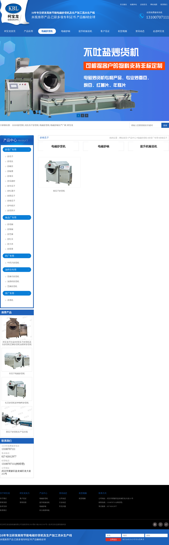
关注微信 (123, 4)
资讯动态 (139, 31)
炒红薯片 (11, 191)
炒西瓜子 (11, 196)
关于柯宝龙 (5, 493)
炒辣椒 (10, 229)
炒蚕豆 (10, 176)
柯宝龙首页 (9, 31)
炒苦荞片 (11, 211)
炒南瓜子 (11, 201)
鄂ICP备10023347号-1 (41, 524)
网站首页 (123, 138)
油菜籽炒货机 (13, 281)
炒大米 (10, 244)
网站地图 (153, 4)
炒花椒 (10, 224)
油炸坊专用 (10, 269)
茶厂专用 (9, 293)
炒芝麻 (10, 234)
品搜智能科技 (61, 524)
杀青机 (10, 300)
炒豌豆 (10, 166)
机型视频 (122, 31)
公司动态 (62, 498)
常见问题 (62, 506)
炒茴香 (10, 249)
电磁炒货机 (47, 31)
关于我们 (3, 498)
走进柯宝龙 (158, 31)
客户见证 (105, 31)
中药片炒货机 (13, 263)
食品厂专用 (10, 217)
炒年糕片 (11, 206)
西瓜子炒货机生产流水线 (17, 432)
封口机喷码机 (44, 510)
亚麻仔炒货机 (13, 276)
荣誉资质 (3, 502)
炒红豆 (10, 239)
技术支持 (3, 506)
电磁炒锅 (65, 31)
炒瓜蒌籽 (11, 181)
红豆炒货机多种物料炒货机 (17, 403)
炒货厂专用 (10, 149)
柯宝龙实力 (25, 493)
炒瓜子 (10, 156)
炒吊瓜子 (11, 186)
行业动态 (62, 502)
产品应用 (28, 31)
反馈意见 (143, 4)
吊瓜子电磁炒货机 (17, 373)
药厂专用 (9, 256)
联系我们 (164, 4)
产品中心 (10, 140)
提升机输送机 (85, 31)
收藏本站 (133, 4)
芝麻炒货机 (12, 286)
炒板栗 (10, 171)
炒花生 (10, 161)
